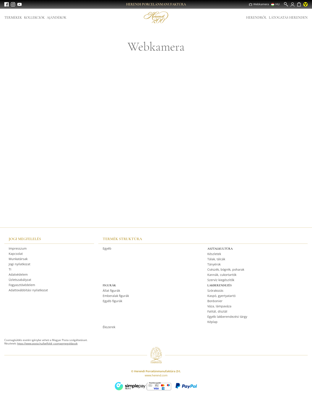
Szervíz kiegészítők (220, 280)
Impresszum (18, 248)
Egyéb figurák (112, 301)
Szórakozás (215, 290)
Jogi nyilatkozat (19, 264)
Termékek (13, 17)
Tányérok (214, 264)
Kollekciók (34, 17)
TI (10, 269)
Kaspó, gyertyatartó (221, 296)
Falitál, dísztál (217, 311)
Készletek (214, 254)
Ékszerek (109, 327)
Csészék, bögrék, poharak (225, 269)
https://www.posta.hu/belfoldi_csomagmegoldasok (47, 343)
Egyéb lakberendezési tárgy (227, 317)
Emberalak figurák (116, 296)
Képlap (212, 322)
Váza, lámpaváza (219, 306)
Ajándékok (56, 17)
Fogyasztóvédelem (22, 285)
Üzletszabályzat (20, 280)
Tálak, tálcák (216, 259)
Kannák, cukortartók (221, 275)
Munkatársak (18, 259)
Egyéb (107, 248)
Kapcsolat (16, 254)
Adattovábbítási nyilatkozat (28, 290)
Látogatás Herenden (288, 17)
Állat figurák (111, 290)
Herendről (256, 17)
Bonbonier (215, 301)
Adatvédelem (18, 274)
